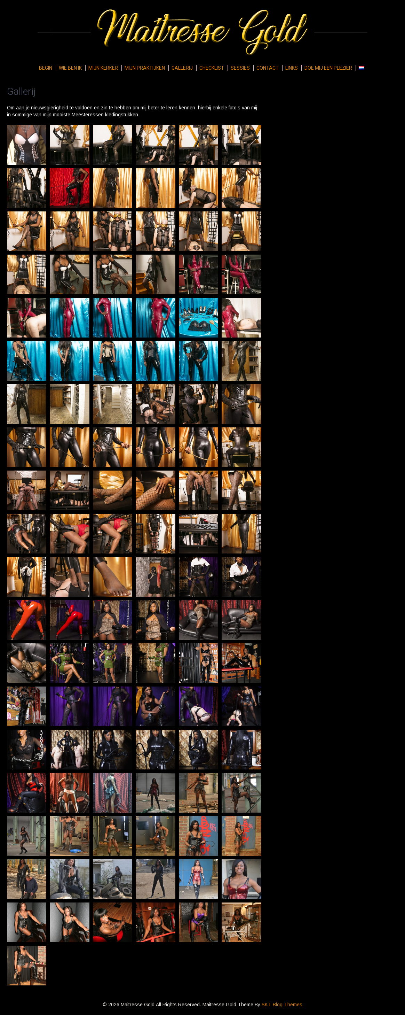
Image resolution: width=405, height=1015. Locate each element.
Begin (45, 68)
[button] (26, 145)
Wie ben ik (70, 68)
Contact (267, 68)
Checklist (211, 68)
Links (291, 68)
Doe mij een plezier (328, 68)
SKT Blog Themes (282, 1004)
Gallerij (182, 68)
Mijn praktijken (145, 68)
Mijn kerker (103, 68)
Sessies (240, 68)
